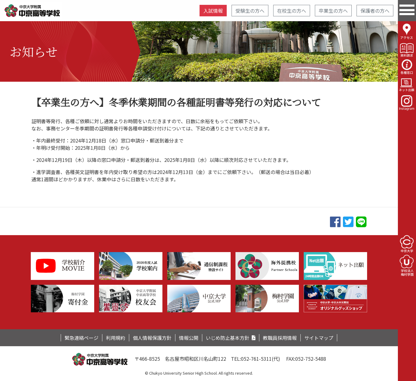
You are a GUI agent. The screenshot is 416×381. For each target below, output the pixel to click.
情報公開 (188, 337)
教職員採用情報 (280, 337)
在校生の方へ (291, 10)
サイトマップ (318, 337)
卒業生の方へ (333, 10)
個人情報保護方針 (152, 337)
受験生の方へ (249, 10)
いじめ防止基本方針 (227, 337)
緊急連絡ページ (81, 337)
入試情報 (213, 10)
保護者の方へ (374, 10)
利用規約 (115, 337)
